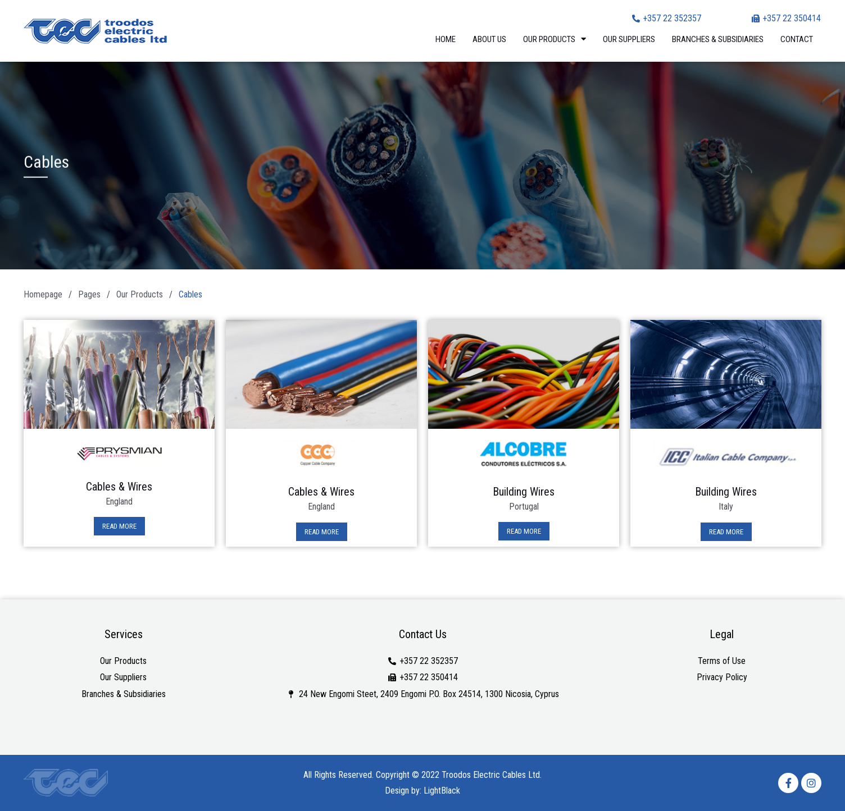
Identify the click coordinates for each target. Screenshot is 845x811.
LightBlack (442, 790)
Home (445, 39)
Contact (796, 39)
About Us (489, 39)
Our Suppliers (629, 39)
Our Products (554, 39)
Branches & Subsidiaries (718, 39)
